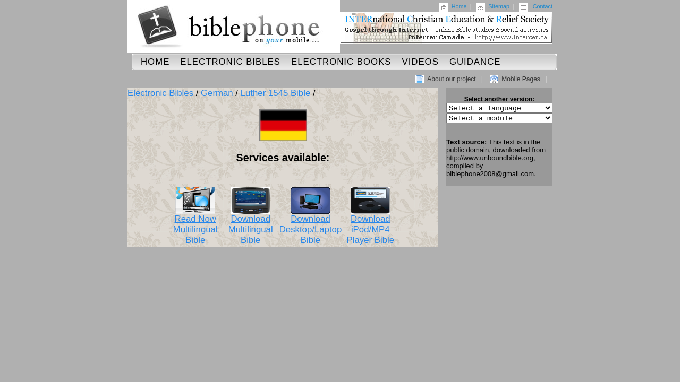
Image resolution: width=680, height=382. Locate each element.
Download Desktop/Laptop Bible (310, 225)
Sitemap (498, 6)
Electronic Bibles (230, 62)
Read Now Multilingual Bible (195, 225)
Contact (542, 6)
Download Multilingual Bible (250, 225)
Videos (420, 62)
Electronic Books (341, 62)
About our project (451, 79)
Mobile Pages (521, 79)
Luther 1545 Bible (276, 93)
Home (459, 6)
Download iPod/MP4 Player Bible (371, 225)
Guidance (475, 62)
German (217, 93)
